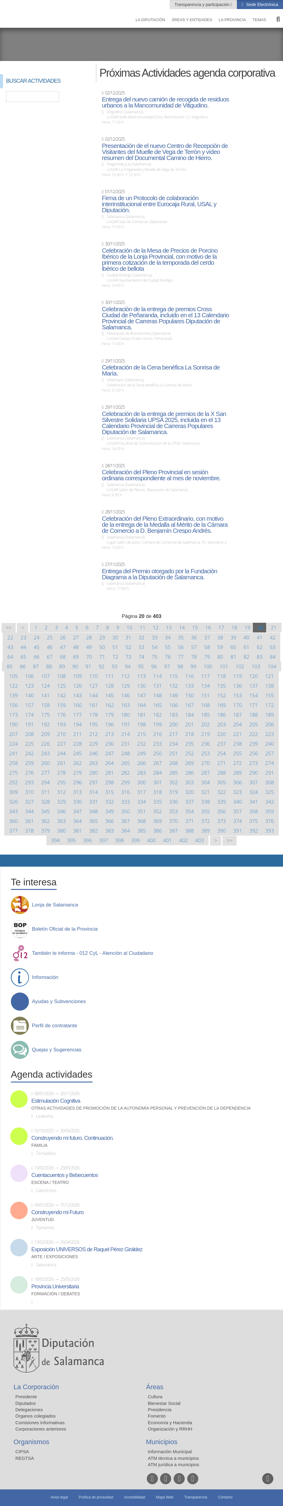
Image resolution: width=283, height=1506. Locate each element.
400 (151, 840)
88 (49, 666)
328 (45, 801)
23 (23, 637)
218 (189, 734)
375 (253, 820)
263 (93, 762)
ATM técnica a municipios (173, 1458)
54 (154, 647)
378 (29, 830)
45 (36, 647)
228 (77, 743)
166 (173, 705)
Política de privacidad (96, 1497)
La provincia (232, 20)
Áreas (154, 1387)
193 (61, 724)
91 (88, 666)
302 (173, 782)
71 (102, 656)
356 (221, 811)
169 (221, 705)
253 (205, 753)
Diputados (25, 1403)
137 (253, 685)
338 (205, 801)
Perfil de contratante (54, 1025)
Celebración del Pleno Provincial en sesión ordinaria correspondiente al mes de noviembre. (161, 475)
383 (109, 830)
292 (13, 782)
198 (141, 724)
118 (221, 676)
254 (221, 753)
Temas (259, 20)
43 (10, 647)
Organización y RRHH (170, 1428)
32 (141, 637)
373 (221, 820)
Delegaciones (29, 1409)
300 (141, 782)
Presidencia (159, 1409)
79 (207, 656)
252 (189, 753)
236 (205, 743)
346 (61, 811)
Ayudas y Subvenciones (59, 1001)
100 (207, 666)
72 (115, 656)
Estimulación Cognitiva (55, 1101)
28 (89, 637)
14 (182, 627)
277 (45, 772)
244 (61, 753)
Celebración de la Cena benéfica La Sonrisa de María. (161, 370)
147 (141, 695)
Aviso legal (59, 1497)
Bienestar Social (164, 1403)
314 (93, 791)
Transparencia (195, 1497)
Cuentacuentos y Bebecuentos (64, 1175)
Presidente (26, 1396)
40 (246, 637)
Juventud (42, 1219)
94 (127, 666)
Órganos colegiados (35, 1415)
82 (246, 656)
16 (208, 627)
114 (157, 676)
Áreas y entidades (192, 20)
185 (205, 714)
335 (157, 801)
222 (253, 734)
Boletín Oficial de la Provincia (65, 929)
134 (205, 685)
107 (45, 676)
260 (45, 762)
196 (109, 724)
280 (93, 772)
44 (23, 647)
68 (63, 656)
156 (13, 705)
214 (125, 734)
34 (168, 637)
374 (237, 820)
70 (89, 656)
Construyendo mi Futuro (57, 1212)
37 (207, 637)
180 (125, 714)
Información (45, 977)
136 (237, 685)
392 (253, 830)
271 (221, 762)
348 (93, 811)
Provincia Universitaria (55, 1287)
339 (221, 801)
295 (61, 782)
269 (189, 762)
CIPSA (22, 1451)
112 (125, 676)
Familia (39, 1145)
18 (234, 627)
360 (13, 820)
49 (89, 647)
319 (173, 791)
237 (221, 743)
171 (253, 705)
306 (237, 782)
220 (221, 734)
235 (189, 743)
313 (77, 791)
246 (93, 753)
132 (173, 685)
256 (253, 753)
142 (61, 695)
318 (157, 791)
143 (77, 695)
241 (13, 753)
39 (233, 637)
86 (23, 666)
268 (173, 762)
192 (45, 724)
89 (62, 666)
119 (237, 676)
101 (224, 666)
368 (141, 820)
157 (29, 705)
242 (29, 753)
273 (253, 762)
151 (205, 695)
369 (157, 820)
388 (189, 830)
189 (269, 714)
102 (240, 666)
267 (157, 762)
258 (13, 762)
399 (135, 840)
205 (253, 724)
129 (125, 685)
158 (45, 705)
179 (109, 714)
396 (87, 840)
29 (102, 637)
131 (157, 685)
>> (229, 840)
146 (125, 695)
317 (141, 791)
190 (13, 724)
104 (272, 666)
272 (237, 762)
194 (77, 724)
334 (141, 801)
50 (102, 647)
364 (77, 820)
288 (221, 772)
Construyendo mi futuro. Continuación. (72, 1138)
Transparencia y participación (203, 4)
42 (272, 637)
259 (29, 762)
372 (205, 820)
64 (10, 656)
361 (29, 820)
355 (205, 811)
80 (220, 656)
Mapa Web (164, 1497)
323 (237, 791)
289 (237, 772)
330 (77, 801)
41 (260, 637)
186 (221, 714)
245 (77, 753)
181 (141, 714)
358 (253, 811)
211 (77, 734)
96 (154, 666)
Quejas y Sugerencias (56, 1050)
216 (157, 734)
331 (93, 801)
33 (154, 637)
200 (173, 724)
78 (194, 656)
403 (199, 840)
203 (221, 724)
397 (103, 840)
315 (109, 791)
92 (101, 666)
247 (109, 753)
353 (173, 811)
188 (253, 714)
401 (167, 840)
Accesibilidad (134, 1497)
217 (173, 734)
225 (29, 743)
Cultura (155, 1396)
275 (13, 772)
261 (61, 762)
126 (77, 685)
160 (77, 705)
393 (269, 830)
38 (220, 637)
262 (77, 762)
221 (237, 734)
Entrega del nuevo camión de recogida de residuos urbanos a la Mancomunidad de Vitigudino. (165, 102)
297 (93, 782)
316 (125, 791)
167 (189, 705)
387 (173, 830)
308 (269, 782)
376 (269, 820)
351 (141, 811)
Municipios (162, 1442)
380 (61, 830)
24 (36, 637)
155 (269, 695)
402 (183, 840)
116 (189, 676)
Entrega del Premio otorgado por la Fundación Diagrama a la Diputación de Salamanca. (159, 574)
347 (77, 811)
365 (93, 820)
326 (13, 801)
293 (29, 782)
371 (189, 820)
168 (205, 705)
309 (13, 791)
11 (142, 627)
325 (269, 791)
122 (13, 685)
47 (63, 647)
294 (45, 782)
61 (246, 647)
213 (109, 734)
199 (157, 724)
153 (237, 695)
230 (109, 743)
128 (109, 685)
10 (129, 627)
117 (205, 676)
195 (93, 724)
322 (221, 791)
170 (237, 705)
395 (71, 840)
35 (181, 637)
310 (29, 791)
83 (260, 656)
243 (45, 753)
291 (269, 772)
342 (269, 801)
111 (109, 676)
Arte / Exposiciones (54, 1257)
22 (10, 637)
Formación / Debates (55, 1294)
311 (45, 791)
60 (233, 647)
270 (205, 762)
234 (173, 743)
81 (233, 656)
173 (13, 714)
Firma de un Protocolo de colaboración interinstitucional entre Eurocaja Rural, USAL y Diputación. (159, 204)
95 (141, 666)
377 (13, 830)
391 (237, 830)
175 (45, 714)
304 (205, 782)
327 (29, 801)
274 (269, 762)
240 (269, 743)
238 (237, 743)
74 (141, 656)
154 (253, 695)
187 (237, 714)
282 (125, 772)
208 (29, 734)
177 (77, 714)
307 (253, 782)
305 (221, 782)
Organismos (31, 1442)
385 (141, 830)
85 (9, 666)
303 (189, 782)
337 (189, 801)
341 (253, 801)
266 (141, 762)
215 (141, 734)
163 (125, 705)
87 (36, 666)
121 (269, 676)
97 (167, 666)
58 (207, 647)
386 (157, 830)
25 (49, 637)
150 (189, 695)
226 (45, 743)
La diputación (150, 20)
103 (256, 666)
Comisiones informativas (39, 1422)
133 (189, 685)
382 (93, 830)
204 (237, 724)
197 (125, 724)
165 (157, 705)
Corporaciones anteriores (40, 1428)
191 (29, 724)
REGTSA (24, 1458)
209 (45, 734)
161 (93, 705)
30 (115, 637)
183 (173, 714)
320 (189, 791)
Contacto (225, 1497)
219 (205, 734)
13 (168, 627)
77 (181, 656)
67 (49, 656)
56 (181, 647)
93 (115, 666)
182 (157, 714)
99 (193, 666)
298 (109, 782)
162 (109, 705)
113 (141, 676)
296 (77, 782)
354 (189, 811)
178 (93, 714)
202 (205, 724)
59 (220, 647)
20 (260, 627)
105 (13, 676)
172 (269, 705)
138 (269, 685)
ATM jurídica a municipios (174, 1464)
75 (154, 656)
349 (109, 811)
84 (272, 656)
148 (157, 695)
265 (125, 762)
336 (173, 801)
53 (141, 647)
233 (157, 743)
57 (194, 647)
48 (76, 647)
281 (109, 772)
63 (272, 647)
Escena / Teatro (50, 1182)
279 (77, 772)
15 (195, 627)
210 (61, 734)
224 (13, 743)
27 (76, 637)
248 (125, 753)
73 (128, 656)
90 (75, 666)
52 (128, 647)
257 (269, 753)
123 (29, 685)
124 (45, 685)
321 (205, 791)
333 (125, 801)
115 (173, 676)
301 (157, 782)
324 (253, 791)
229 (93, 743)
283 (141, 772)
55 (168, 647)
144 (93, 695)
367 (125, 820)
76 (168, 656)
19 (247, 627)
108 (61, 676)
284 (157, 772)
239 (253, 743)
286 (189, 772)
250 (157, 753)
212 (93, 734)
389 (205, 830)
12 (156, 627)
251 (173, 753)
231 (125, 743)
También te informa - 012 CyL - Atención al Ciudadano (92, 953)
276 (29, 772)
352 (157, 811)
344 (29, 811)
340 (237, 801)
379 (45, 830)
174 (29, 714)
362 (45, 820)
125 (61, 685)
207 (13, 734)
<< (8, 628)
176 (61, 714)
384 (125, 830)
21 (274, 627)
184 (189, 714)
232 (141, 743)
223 (269, 734)
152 (221, 695)
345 (45, 811)
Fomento (157, 1415)
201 (189, 724)
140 (29, 695)
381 (77, 830)
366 (109, 820)
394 (55, 840)
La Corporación (36, 1387)
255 (237, 753)
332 (109, 801)
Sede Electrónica (261, 4)
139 (13, 695)
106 (29, 676)
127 (93, 685)
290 (253, 772)
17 (221, 627)
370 (173, 820)
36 (194, 637)
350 (125, 811)
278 (61, 772)
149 (173, 695)
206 (269, 724)
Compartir (7, 861)
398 (119, 840)
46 (49, 647)
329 (61, 801)
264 (109, 762)
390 (221, 830)
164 (141, 705)
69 (76, 656)
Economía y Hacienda (170, 1422)
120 (253, 676)
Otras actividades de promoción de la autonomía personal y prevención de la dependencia (141, 1108)
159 (61, 705)
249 (141, 753)
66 (36, 656)
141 (45, 695)
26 (63, 637)
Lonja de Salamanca (55, 905)
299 (125, 782)
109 (77, 676)
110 (93, 676)
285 (173, 772)
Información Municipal (170, 1451)
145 (109, 695)
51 (115, 647)
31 (128, 637)
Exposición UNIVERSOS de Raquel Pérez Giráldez (86, 1249)
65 (23, 656)
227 (61, 743)
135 (221, 685)
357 (237, 811)
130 (141, 685)
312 (61, 791)
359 (269, 811)
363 (61, 820)
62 (260, 647)
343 (13, 811)
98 (180, 666)
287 (205, 772)
